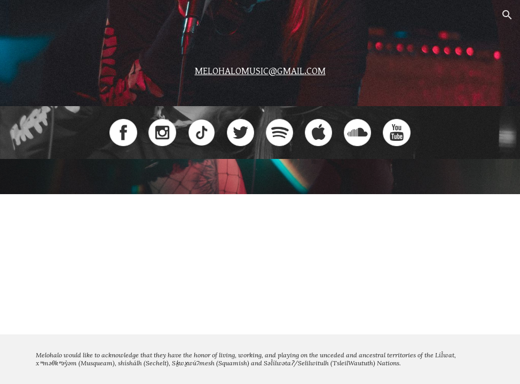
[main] (260, 68)
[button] (507, 15)
